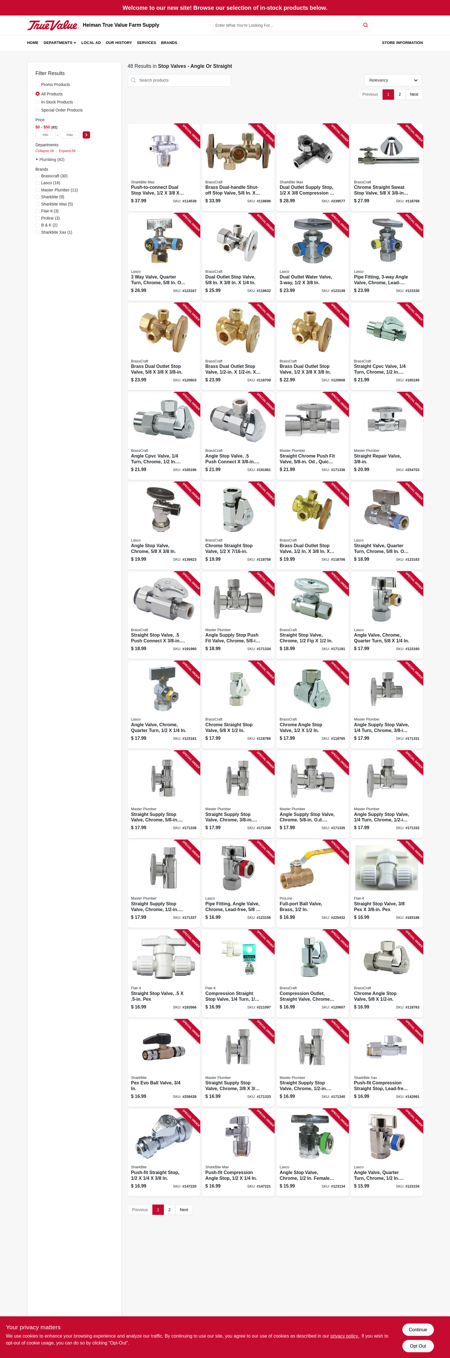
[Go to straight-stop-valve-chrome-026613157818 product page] (312, 615)
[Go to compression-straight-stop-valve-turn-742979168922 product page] (238, 973)
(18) (50, 182)
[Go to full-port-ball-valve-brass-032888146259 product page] (312, 884)
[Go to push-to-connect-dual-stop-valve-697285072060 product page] (164, 168)
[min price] (46, 135)
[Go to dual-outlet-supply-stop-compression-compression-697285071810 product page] (312, 168)
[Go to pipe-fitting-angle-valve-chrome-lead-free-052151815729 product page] (238, 884)
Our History (119, 43)
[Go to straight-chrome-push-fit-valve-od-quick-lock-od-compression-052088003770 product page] (312, 436)
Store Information (402, 43)
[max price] (70, 135)
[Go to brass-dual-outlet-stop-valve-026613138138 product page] (312, 347)
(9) (52, 197)
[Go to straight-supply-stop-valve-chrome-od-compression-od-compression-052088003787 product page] (238, 794)
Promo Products (55, 84)
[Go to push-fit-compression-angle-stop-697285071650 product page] (238, 1152)
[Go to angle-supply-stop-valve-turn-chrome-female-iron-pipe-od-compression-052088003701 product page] (387, 705)
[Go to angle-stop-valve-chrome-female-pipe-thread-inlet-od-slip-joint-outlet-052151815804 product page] (312, 1152)
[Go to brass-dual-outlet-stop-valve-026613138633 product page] (312, 526)
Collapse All (45, 151)
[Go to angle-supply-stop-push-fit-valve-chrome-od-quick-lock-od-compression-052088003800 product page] (238, 615)
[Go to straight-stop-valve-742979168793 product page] (387, 884)
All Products (52, 94)
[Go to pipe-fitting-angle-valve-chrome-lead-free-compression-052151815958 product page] (387, 257)
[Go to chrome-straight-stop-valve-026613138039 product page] (238, 526)
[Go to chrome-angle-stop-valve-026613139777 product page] (387, 973)
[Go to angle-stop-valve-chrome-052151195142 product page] (164, 526)
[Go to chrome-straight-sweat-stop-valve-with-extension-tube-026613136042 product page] (387, 168)
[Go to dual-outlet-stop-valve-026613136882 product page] (238, 257)
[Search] (366, 25)
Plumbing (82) (52, 159)
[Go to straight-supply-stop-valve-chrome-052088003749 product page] (238, 1063)
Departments (58, 43)
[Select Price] (86, 135)
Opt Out (418, 1346)
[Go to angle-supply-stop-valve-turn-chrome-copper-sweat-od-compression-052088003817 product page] (387, 794)
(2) (49, 225)
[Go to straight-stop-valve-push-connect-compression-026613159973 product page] (164, 615)
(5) (57, 204)
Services (146, 43)
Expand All (67, 151)
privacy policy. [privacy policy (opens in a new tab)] (344, 1336)
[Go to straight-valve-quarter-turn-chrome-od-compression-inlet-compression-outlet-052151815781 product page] (387, 526)
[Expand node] (37, 159)
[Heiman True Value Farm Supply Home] (53, 25)
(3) (50, 211)
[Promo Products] (38, 84)
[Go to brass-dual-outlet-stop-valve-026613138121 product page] (238, 347)
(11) (59, 190)
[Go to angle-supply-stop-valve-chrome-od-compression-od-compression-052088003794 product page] (312, 794)
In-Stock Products (57, 102)
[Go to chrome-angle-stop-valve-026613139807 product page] (312, 705)
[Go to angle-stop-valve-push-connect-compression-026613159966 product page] (238, 436)
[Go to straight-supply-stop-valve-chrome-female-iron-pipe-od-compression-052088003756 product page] (312, 1063)
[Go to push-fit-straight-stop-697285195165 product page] (164, 1152)
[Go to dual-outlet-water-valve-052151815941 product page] (312, 257)
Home (33, 43)
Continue (418, 1329)
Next (414, 94)
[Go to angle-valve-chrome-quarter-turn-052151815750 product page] (387, 615)
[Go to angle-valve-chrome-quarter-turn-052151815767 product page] (164, 705)
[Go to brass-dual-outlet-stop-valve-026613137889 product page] (164, 347)
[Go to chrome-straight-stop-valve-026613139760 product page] (238, 705)
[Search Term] (291, 25)
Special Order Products (62, 110)
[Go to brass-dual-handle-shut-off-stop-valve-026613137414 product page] (238, 168)
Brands (169, 43)
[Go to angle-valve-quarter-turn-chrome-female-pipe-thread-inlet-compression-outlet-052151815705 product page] (387, 1152)
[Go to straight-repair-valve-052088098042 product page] (387, 436)
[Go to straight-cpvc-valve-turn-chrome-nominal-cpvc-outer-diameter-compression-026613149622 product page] (387, 347)
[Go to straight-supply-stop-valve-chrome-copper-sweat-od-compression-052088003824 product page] (164, 884)
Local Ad (91, 43)
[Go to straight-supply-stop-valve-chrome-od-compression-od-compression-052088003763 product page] (164, 794)
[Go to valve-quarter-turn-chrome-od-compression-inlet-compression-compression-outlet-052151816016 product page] (164, 257)
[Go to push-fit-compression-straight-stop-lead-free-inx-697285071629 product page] (387, 1063)
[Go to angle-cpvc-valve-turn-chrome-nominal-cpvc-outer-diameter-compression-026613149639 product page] (164, 436)
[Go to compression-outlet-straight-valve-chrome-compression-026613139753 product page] (312, 973)
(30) (54, 176)
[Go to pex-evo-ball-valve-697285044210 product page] (164, 1063)
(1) (56, 232)
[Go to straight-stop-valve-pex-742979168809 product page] (164, 973)
